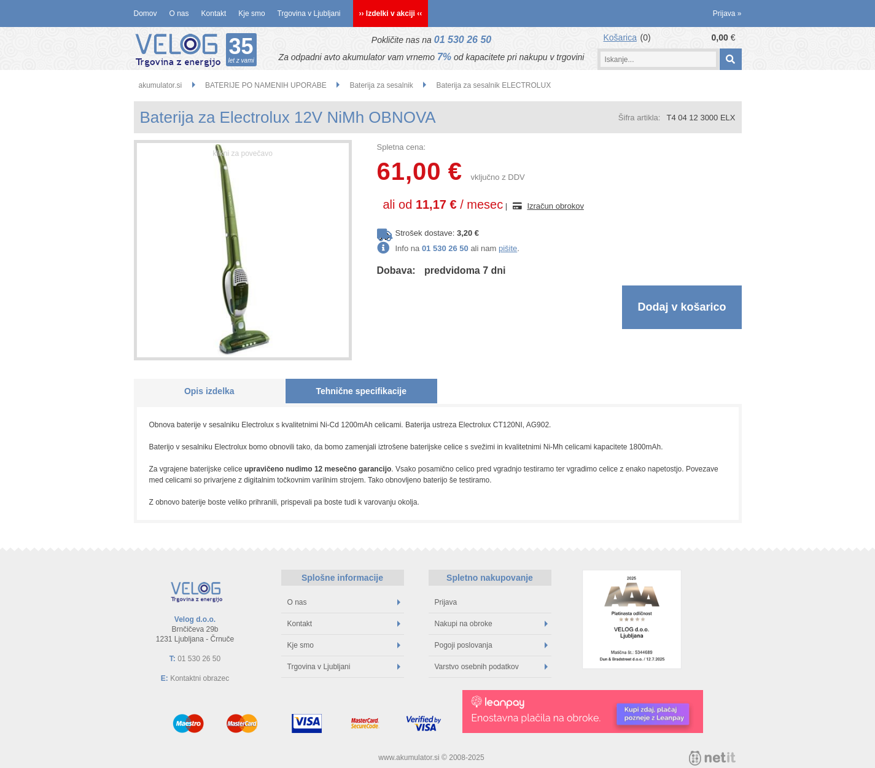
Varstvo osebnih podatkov (491, 666)
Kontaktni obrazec (199, 678)
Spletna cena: (401, 147)
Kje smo (251, 13)
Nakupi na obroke (491, 623)
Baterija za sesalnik (381, 85)
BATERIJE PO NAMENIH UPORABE (266, 85)
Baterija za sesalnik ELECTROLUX (493, 85)
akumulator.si (160, 85)
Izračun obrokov (555, 206)
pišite (508, 248)
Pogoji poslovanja (491, 645)
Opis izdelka (209, 391)
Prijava (727, 13)
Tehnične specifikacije (361, 391)
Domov (145, 13)
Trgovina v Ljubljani (309, 13)
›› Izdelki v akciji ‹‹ (390, 13)
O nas (179, 13)
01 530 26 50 (462, 39)
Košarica (620, 37)
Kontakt (214, 13)
